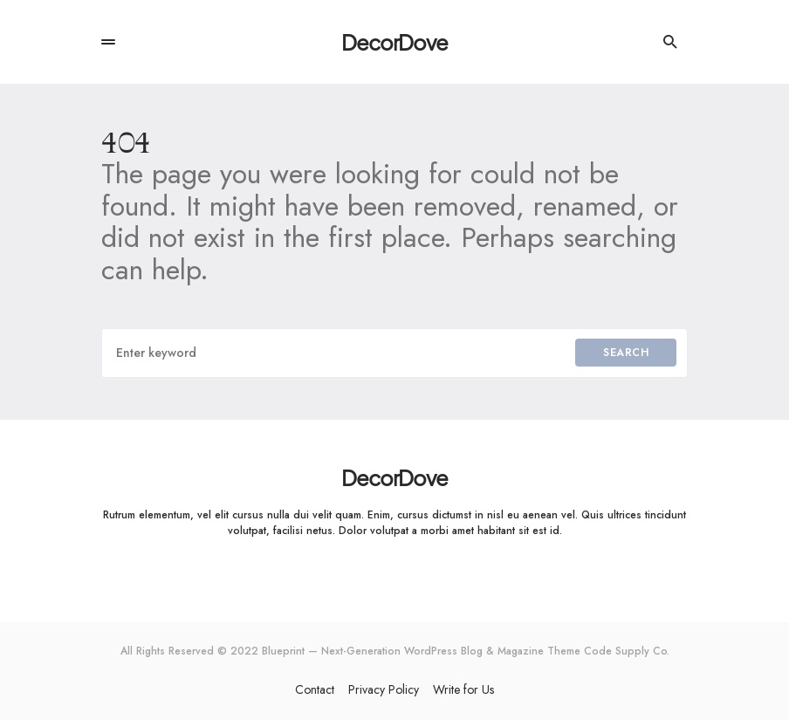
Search (625, 352)
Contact (314, 689)
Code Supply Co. (626, 651)
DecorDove (394, 42)
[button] (108, 42)
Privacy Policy (383, 689)
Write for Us (463, 689)
